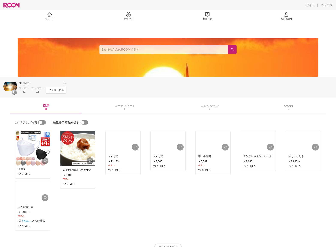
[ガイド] (310, 5)
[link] (32, 148)
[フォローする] (56, 90)
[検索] (232, 49)
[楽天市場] (327, 5)
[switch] (42, 122)
